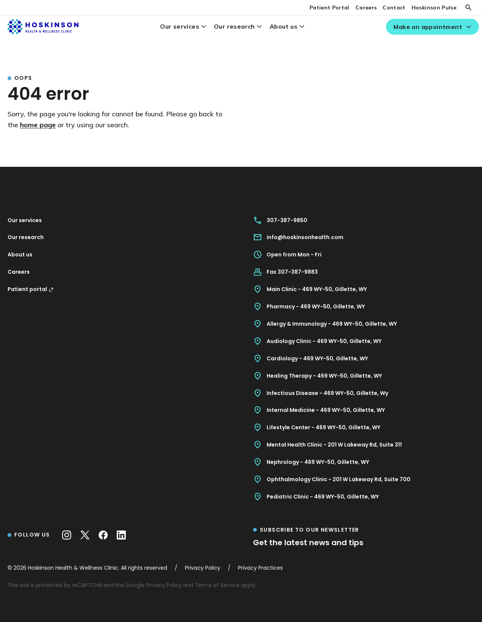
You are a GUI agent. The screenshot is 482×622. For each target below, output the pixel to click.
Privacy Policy (164, 585)
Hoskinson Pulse (434, 7)
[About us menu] (302, 26)
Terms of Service (217, 585)
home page (38, 124)
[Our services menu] (203, 26)
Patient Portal (329, 7)
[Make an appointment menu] (468, 27)
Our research (234, 26)
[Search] (468, 8)
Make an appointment (428, 26)
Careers (366, 7)
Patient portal (31, 289)
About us (283, 26)
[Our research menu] (259, 26)
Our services (179, 26)
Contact (394, 7)
